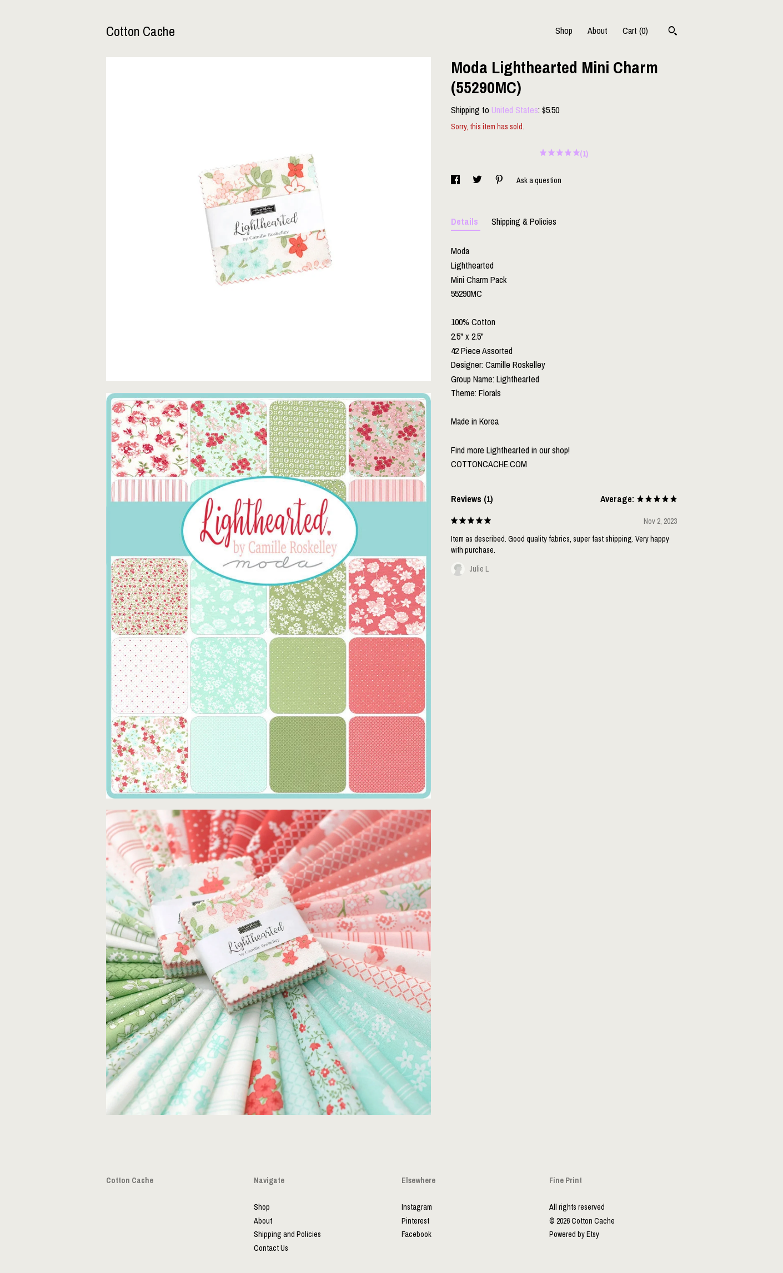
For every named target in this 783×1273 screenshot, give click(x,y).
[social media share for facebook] (456, 180)
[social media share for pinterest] (500, 180)
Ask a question (538, 180)
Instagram (416, 1207)
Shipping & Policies (523, 221)
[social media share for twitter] (478, 180)
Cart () (635, 30)
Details (465, 221)
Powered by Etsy (574, 1234)
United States (514, 110)
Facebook (416, 1234)
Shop (564, 30)
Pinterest (415, 1221)
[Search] (673, 32)
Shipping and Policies (287, 1234)
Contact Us (271, 1248)
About (598, 30)
